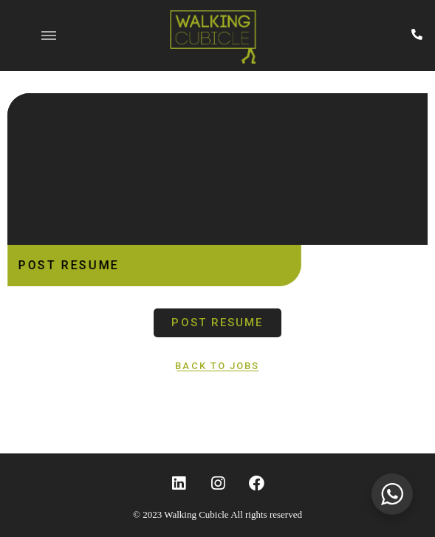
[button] (217, 322)
